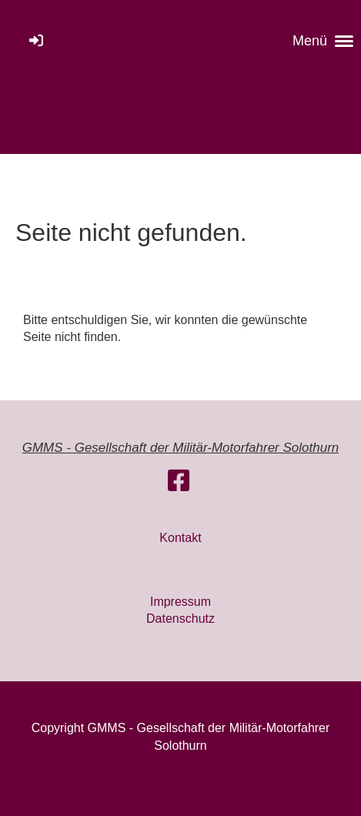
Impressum (180, 601)
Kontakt (180, 537)
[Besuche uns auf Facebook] (178, 481)
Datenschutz (180, 618)
